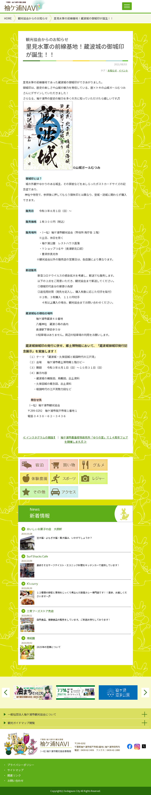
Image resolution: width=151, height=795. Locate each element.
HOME (8, 18)
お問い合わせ (15, 780)
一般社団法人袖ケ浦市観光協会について (32, 714)
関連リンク (14, 775)
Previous (6, 692)
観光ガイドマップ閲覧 (21, 723)
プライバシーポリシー (20, 765)
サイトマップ (15, 770)
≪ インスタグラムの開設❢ (39, 437)
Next (145, 692)
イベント (123, 70)
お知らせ (112, 70)
